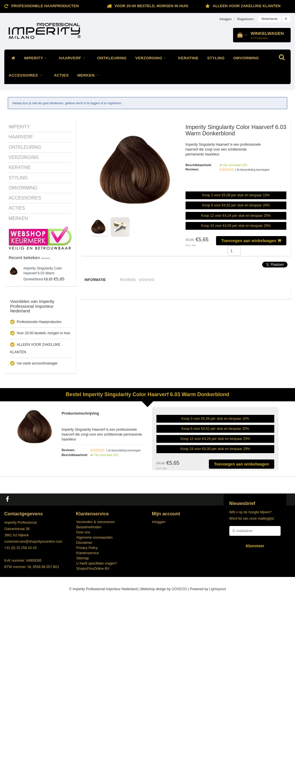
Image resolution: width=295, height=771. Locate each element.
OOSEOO (179, 759)
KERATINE (188, 58)
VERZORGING (152, 58)
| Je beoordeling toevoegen (252, 169)
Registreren (245, 19)
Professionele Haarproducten (45, 6)
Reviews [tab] (137, 280)
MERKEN (89, 75)
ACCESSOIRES (27, 75)
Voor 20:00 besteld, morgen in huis (151, 6)
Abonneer (254, 715)
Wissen (45, 258)
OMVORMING (246, 58)
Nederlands (269, 18)
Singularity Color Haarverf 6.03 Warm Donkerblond (42, 273)
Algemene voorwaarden (94, 707)
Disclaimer (84, 712)
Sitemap (82, 728)
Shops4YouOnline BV (92, 738)
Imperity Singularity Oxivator (205, 404)
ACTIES (61, 75)
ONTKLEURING (111, 58)
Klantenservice (87, 723)
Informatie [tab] (95, 280)
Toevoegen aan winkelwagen (251, 240)
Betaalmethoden (88, 697)
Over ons (83, 702)
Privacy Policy (87, 717)
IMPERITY (37, 58)
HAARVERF (74, 58)
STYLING (216, 58)
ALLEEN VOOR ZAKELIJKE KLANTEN (246, 6)
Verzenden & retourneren (95, 692)
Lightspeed (217, 759)
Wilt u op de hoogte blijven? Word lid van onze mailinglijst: (252, 685)
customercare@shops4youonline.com (33, 711)
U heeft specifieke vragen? (96, 733)
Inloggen (226, 19)
